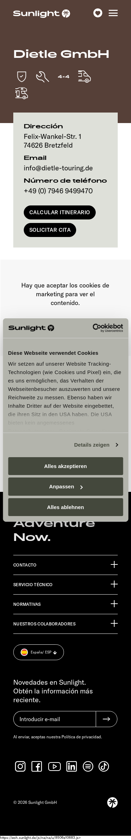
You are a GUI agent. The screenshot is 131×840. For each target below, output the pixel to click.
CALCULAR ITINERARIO (59, 212)
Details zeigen (91, 445)
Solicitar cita (50, 229)
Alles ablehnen (65, 507)
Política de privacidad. (81, 736)
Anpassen (65, 486)
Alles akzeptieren (65, 466)
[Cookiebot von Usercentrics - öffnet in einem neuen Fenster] (93, 328)
